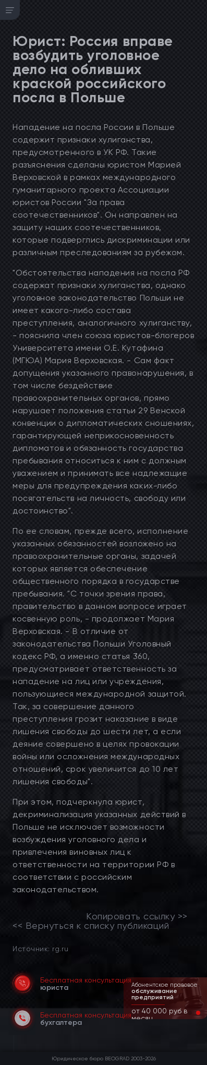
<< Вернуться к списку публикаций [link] (91, 925)
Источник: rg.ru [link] (40, 948)
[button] (190, 1013)
